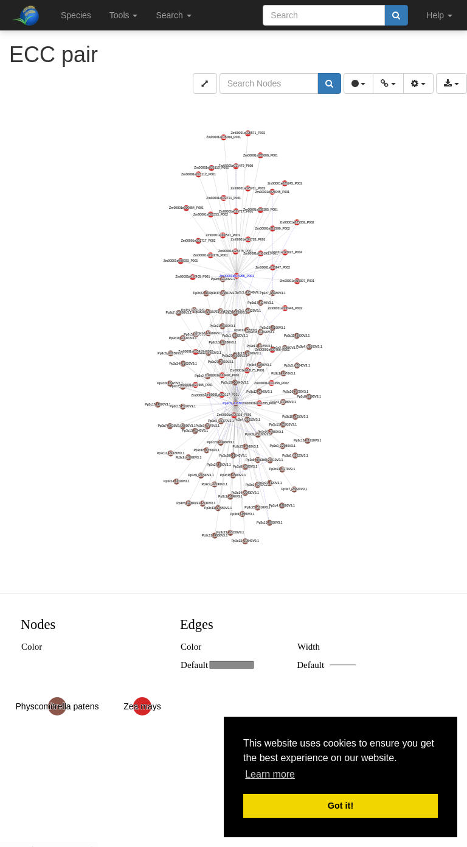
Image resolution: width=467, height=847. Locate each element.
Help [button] (439, 15)
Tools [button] (123, 15)
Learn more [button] (270, 774)
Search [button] (173, 15)
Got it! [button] (340, 805)
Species (76, 15)
